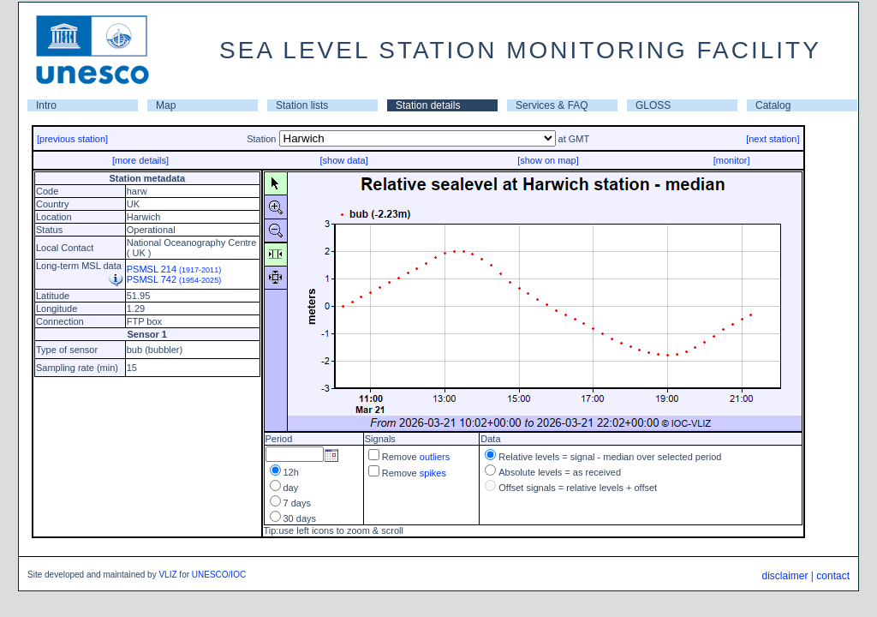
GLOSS (653, 105)
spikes (433, 473)
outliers (435, 457)
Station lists (302, 105)
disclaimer (784, 576)
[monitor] (731, 160)
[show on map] (548, 160)
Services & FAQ (552, 105)
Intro (46, 105)
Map (166, 105)
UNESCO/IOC (219, 574)
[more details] (140, 160)
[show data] (343, 160)
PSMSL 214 (174, 269)
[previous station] (72, 139)
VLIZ (167, 574)
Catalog (772, 105)
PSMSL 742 (174, 279)
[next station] (772, 139)
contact (833, 576)
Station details (428, 105)
